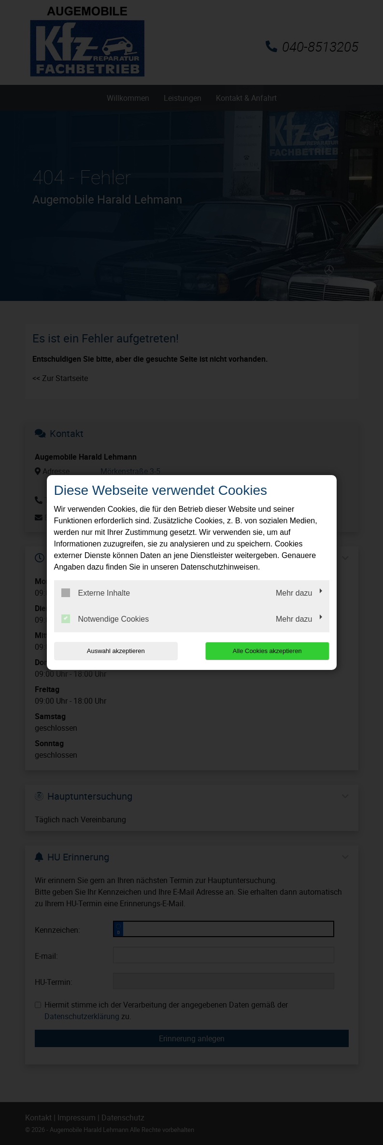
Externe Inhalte (95, 592)
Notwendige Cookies (105, 618)
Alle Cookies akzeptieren (267, 650)
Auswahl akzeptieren (116, 650)
